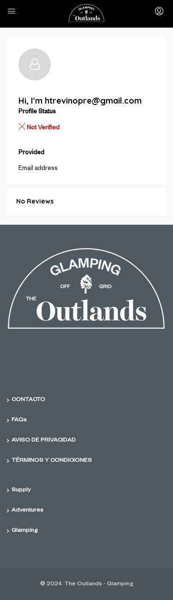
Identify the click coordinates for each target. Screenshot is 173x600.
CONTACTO (28, 400)
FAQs (19, 420)
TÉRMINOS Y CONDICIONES (52, 461)
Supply (21, 490)
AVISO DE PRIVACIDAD (44, 440)
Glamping (25, 531)
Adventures (27, 510)
